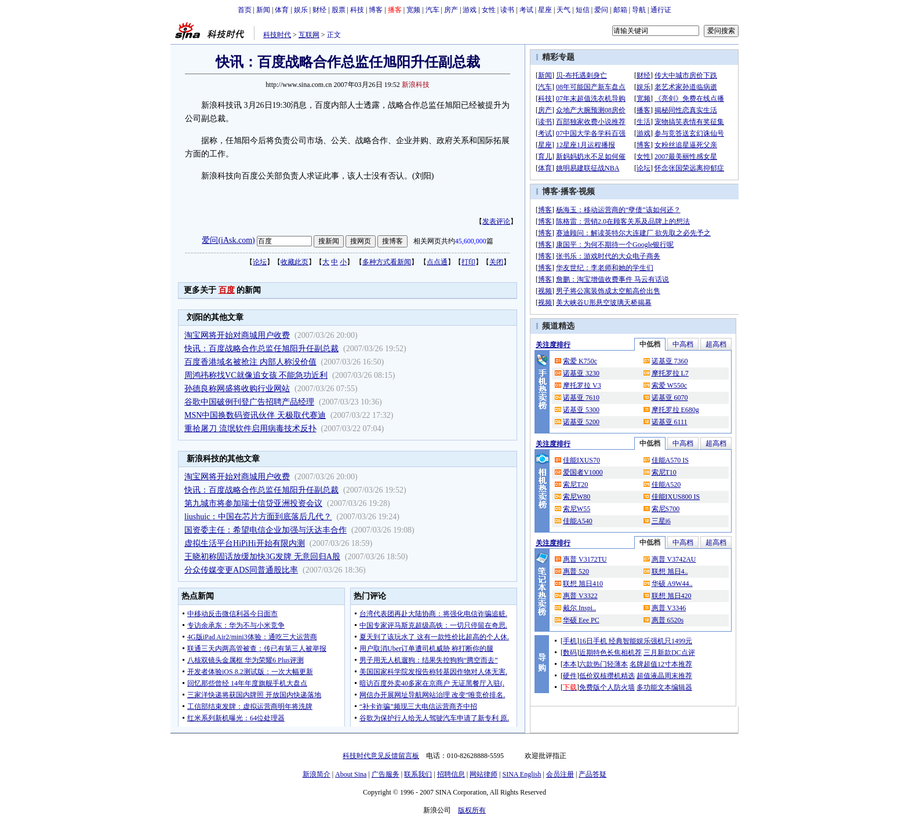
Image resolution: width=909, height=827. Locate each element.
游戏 (470, 10)
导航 (639, 10)
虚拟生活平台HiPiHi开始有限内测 (244, 543)
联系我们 (418, 774)
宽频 (413, 10)
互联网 (309, 35)
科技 (357, 10)
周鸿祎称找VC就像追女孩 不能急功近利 (256, 375)
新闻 (263, 10)
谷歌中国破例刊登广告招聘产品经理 (249, 402)
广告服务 (385, 774)
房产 (451, 10)
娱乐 (301, 10)
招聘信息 (451, 774)
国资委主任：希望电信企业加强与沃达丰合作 (265, 530)
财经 (319, 10)
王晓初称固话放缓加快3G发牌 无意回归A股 (262, 556)
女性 (489, 10)
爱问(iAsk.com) (228, 240)
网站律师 (483, 774)
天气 (563, 10)
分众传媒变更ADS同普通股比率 (241, 570)
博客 (376, 10)
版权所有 (472, 810)
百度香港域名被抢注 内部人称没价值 (250, 362)
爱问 (601, 10)
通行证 (660, 10)
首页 (245, 10)
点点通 (437, 262)
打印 (468, 262)
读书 (507, 10)
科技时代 (277, 35)
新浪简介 (316, 774)
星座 (545, 10)
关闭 (496, 262)
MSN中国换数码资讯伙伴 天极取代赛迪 (255, 415)
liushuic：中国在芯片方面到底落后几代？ (258, 516)
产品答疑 (592, 774)
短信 (583, 10)
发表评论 (496, 221)
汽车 (432, 10)
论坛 (260, 262)
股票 (339, 10)
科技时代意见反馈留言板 (381, 756)
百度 (227, 290)
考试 (526, 10)
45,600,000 (470, 241)
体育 (282, 10)
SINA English (521, 774)
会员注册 (560, 774)
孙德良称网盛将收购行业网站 (237, 388)
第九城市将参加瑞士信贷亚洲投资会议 (253, 503)
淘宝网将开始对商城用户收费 (237, 335)
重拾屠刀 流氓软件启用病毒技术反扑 (250, 428)
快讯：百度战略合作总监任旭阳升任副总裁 (261, 348)
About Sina (350, 774)
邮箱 (620, 10)
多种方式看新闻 (386, 262)
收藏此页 (294, 262)
